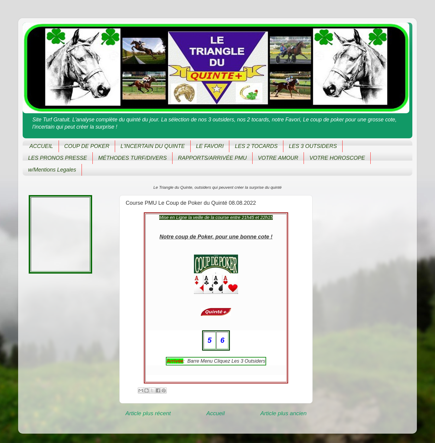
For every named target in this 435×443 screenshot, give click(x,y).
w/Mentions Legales (52, 170)
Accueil (215, 413)
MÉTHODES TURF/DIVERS (132, 158)
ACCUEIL (41, 146)
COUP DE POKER (86, 146)
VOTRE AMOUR (278, 158)
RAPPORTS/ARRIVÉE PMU (212, 158)
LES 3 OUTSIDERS (313, 146)
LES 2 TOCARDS (256, 146)
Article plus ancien (283, 413)
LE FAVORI (210, 146)
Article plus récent (148, 413)
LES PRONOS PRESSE (57, 158)
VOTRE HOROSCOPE (337, 158)
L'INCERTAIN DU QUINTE (153, 146)
